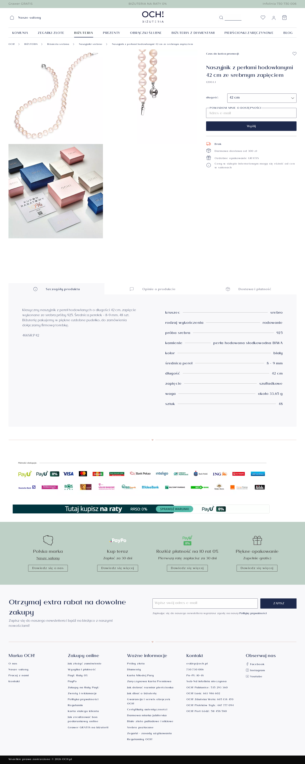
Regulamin (75, 705)
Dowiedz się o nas (48, 568)
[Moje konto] (273, 19)
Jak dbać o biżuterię (142, 693)
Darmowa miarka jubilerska (147, 715)
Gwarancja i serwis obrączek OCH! (148, 701)
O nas (12, 664)
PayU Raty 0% (78, 675)
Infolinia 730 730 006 (280, 3)
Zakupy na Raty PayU (83, 688)
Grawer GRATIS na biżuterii (88, 728)
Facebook (255, 664)
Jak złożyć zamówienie (85, 664)
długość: (212, 98)
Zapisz (278, 604)
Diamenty (134, 670)
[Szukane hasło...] (233, 17)
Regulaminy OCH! (139, 739)
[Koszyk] (284, 19)
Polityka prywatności (83, 699)
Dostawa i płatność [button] (248, 288)
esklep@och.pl (197, 664)
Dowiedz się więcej (117, 568)
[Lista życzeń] (262, 19)
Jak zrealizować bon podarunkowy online (83, 719)
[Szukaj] (221, 17)
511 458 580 (219, 711)
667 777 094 (226, 705)
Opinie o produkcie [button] (152, 288)
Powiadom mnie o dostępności (235, 108)
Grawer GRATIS (20, 3)
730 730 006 (195, 670)
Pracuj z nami (18, 675)
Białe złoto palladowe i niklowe (150, 721)
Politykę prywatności (253, 613)
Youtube (254, 677)
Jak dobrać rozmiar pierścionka (150, 688)
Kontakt (14, 681)
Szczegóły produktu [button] (56, 288)
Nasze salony (48, 559)
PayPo (72, 681)
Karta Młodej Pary (140, 675)
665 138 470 (225, 699)
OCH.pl (67, 759)
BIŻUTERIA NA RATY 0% (148, 3)
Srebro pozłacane (140, 728)
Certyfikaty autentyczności (147, 710)
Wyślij (251, 126)
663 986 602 (211, 693)
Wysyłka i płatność (82, 670)
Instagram (255, 670)
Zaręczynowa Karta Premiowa (149, 681)
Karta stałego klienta (83, 711)
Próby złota (136, 664)
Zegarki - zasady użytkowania (149, 733)
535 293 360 (219, 688)
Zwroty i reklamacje (82, 693)
